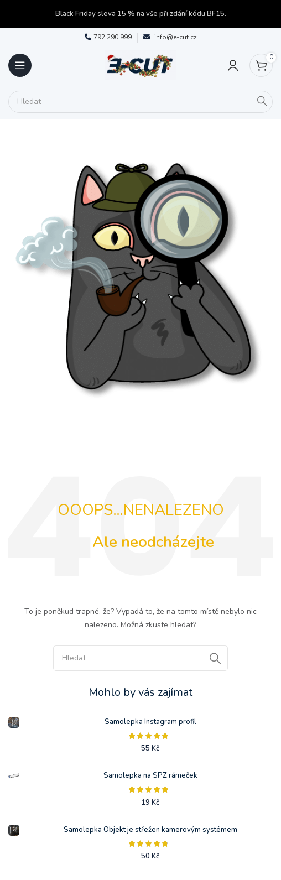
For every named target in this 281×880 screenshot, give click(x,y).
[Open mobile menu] (20, 65)
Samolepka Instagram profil (150, 722)
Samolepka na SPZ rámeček (150, 775)
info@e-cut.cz (175, 37)
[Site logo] (141, 65)
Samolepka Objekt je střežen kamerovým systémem (150, 830)
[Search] (140, 102)
